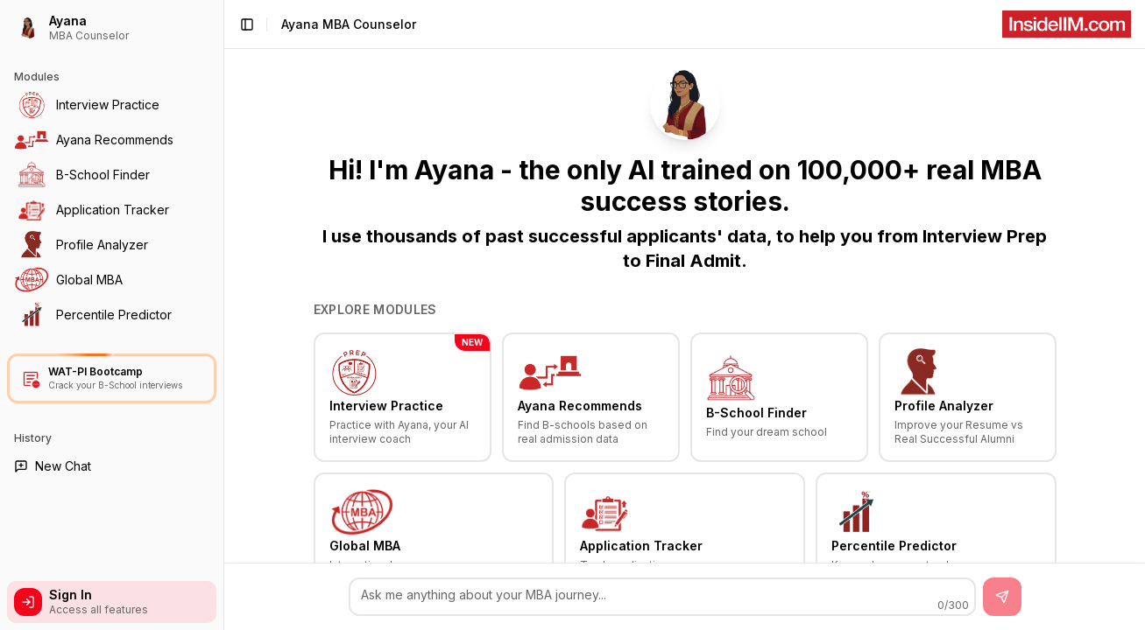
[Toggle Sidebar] (223, 315)
